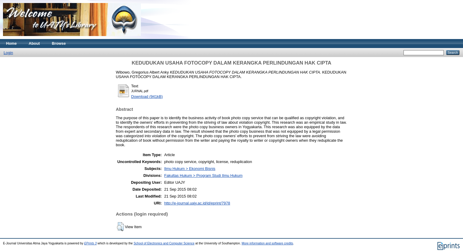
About (34, 43)
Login (8, 52)
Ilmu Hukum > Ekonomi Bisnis (189, 168)
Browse (59, 43)
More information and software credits (267, 243)
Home (11, 43)
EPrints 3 (90, 243)
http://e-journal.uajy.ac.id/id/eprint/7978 (197, 203)
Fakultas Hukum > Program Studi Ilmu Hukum (203, 175)
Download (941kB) (147, 96)
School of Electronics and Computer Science (164, 243)
